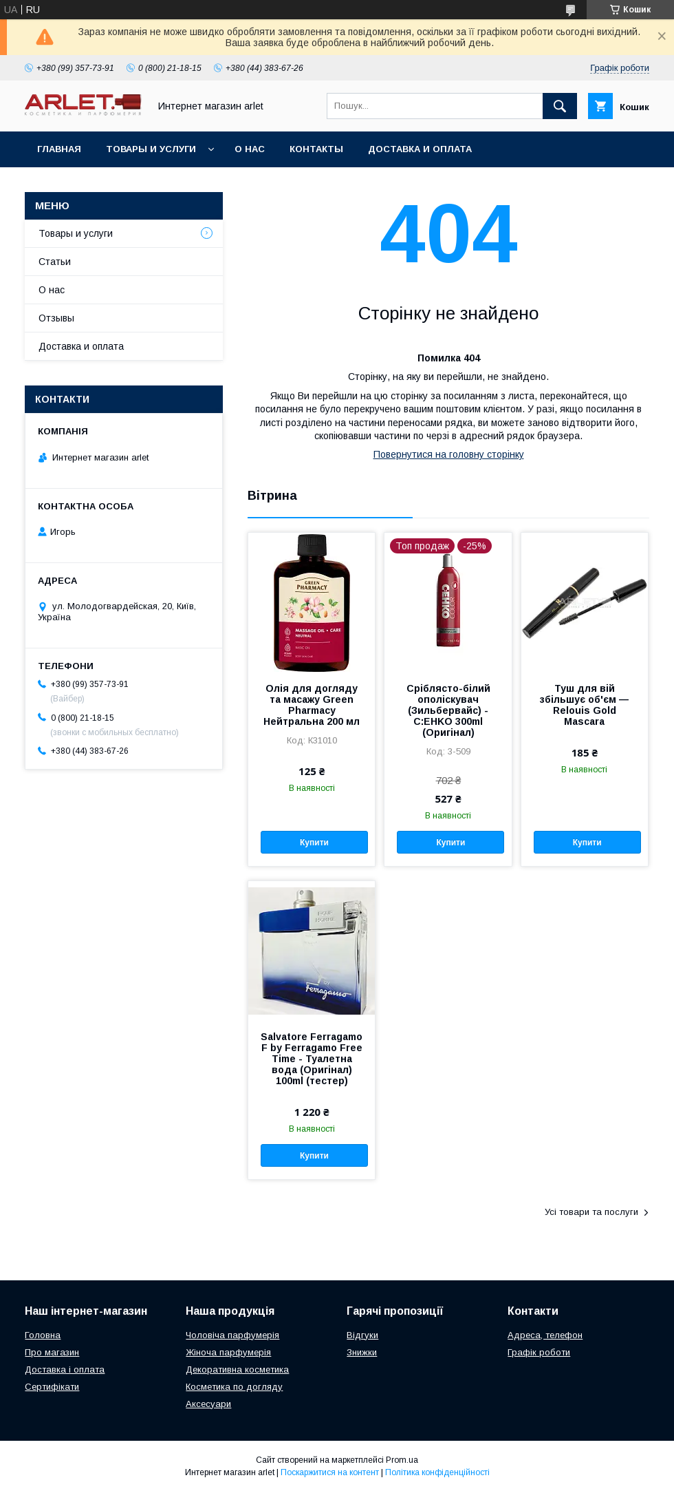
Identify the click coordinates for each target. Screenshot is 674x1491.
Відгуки (362, 1335)
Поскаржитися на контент (330, 1472)
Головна (43, 1335)
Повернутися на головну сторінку (448, 454)
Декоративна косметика (237, 1369)
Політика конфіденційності (437, 1472)
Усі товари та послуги (591, 1212)
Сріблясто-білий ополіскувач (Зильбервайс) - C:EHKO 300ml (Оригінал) (448, 710)
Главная (59, 149)
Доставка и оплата (420, 149)
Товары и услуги (151, 149)
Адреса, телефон (545, 1335)
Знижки (362, 1352)
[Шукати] (560, 106)
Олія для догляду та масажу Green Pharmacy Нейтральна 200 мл (311, 705)
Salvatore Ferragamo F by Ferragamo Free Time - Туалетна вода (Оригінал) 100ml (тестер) (311, 1058)
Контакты (316, 149)
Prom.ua (402, 1460)
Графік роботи (539, 1352)
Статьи (55, 261)
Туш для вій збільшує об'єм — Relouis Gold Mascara (584, 705)
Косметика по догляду (234, 1387)
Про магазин (52, 1352)
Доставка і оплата (65, 1369)
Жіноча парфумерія (228, 1352)
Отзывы (56, 318)
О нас (250, 149)
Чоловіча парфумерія (232, 1335)
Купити (314, 842)
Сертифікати (52, 1387)
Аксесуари (208, 1404)
